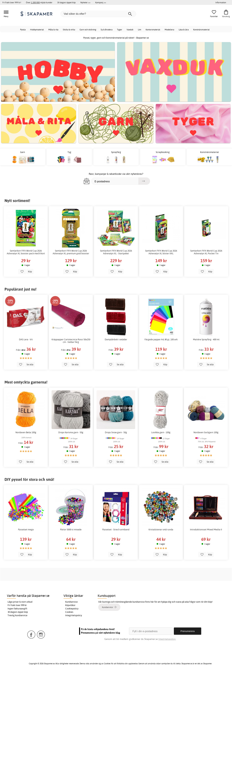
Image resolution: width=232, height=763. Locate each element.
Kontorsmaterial (153, 29)
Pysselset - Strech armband (116, 529)
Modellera (169, 29)
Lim (139, 29)
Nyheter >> (85, 2)
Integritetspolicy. (167, 728)
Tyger (119, 29)
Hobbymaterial (37, 29)
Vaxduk (130, 29)
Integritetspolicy (73, 704)
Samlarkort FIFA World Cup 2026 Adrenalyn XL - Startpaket (116, 252)
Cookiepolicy (71, 698)
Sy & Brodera (106, 29)
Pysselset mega (26, 529)
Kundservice (71, 691)
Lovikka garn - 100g (161, 432)
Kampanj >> (100, 2)
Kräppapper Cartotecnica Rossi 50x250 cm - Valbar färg (71, 340)
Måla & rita (53, 29)
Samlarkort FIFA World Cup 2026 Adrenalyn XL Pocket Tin (206, 252)
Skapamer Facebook (39, 658)
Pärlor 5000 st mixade (71, 529)
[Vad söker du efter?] (98, 14)
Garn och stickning (88, 29)
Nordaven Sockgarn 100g (206, 432)
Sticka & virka (69, 29)
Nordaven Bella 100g (25, 432)
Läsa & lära (184, 29)
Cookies (69, 701)
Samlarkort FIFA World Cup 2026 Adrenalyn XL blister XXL (161, 252)
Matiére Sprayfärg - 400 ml (206, 339)
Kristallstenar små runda (161, 529)
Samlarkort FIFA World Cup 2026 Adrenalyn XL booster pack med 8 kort (26, 252)
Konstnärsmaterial (201, 29)
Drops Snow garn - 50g (116, 432)
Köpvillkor (70, 694)
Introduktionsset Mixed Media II (206, 529)
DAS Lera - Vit (26, 339)
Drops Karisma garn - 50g (70, 432)
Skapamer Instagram (65, 658)
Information (220, 2)
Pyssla (23, 29)
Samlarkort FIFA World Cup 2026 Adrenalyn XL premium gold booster (71, 252)
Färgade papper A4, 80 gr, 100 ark (161, 339)
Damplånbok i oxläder (116, 339)
